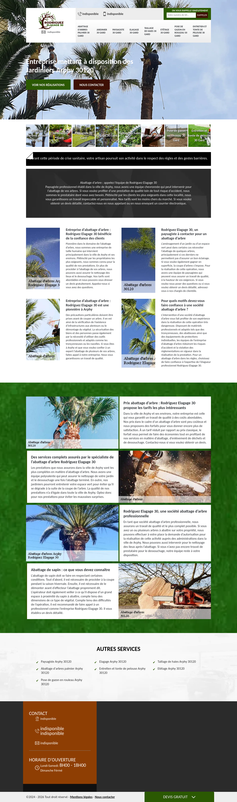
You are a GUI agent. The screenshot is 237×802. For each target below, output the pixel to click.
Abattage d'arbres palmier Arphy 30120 (62, 671)
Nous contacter (92, 85)
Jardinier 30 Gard (102, 31)
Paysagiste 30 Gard (118, 31)
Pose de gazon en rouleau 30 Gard (181, 31)
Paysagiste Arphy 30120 (56, 661)
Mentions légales (81, 797)
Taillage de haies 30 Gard (150, 31)
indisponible (51, 32)
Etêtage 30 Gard (164, 31)
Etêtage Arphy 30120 (171, 668)
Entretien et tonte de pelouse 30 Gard (200, 31)
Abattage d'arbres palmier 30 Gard (83, 31)
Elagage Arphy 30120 (112, 661)
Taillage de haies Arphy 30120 (177, 661)
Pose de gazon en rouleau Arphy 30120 (61, 682)
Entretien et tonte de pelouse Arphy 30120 (122, 671)
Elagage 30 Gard (134, 31)
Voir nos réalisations (48, 85)
